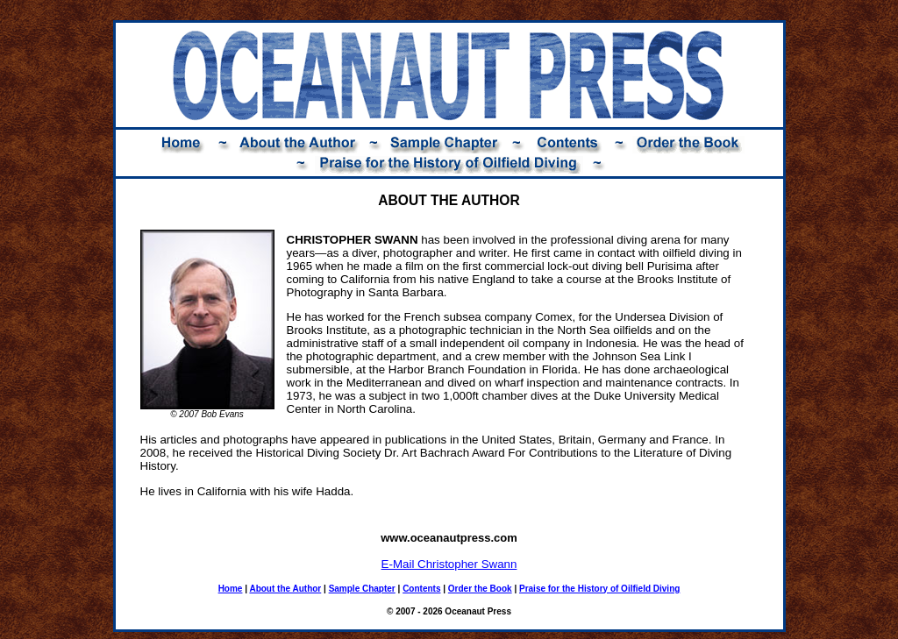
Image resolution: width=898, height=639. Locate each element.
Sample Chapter (362, 588)
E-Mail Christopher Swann (449, 564)
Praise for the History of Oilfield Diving (599, 588)
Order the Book (480, 588)
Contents (421, 588)
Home (230, 588)
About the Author (285, 588)
